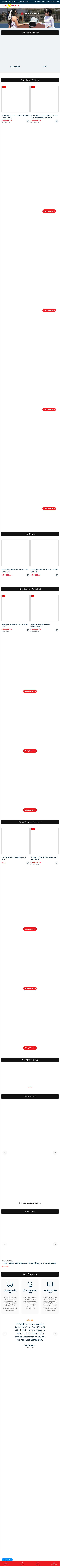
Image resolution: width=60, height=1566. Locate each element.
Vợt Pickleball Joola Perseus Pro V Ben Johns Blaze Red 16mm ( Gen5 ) (43, 116)
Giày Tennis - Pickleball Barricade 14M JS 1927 (14, 625)
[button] (28, 1087)
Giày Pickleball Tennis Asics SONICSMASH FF (40, 625)
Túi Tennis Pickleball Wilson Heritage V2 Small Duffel (44, 858)
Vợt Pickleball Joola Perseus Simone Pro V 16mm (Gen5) (15, 116)
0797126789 (25, 1)
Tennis (45, 66)
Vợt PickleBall (15, 66)
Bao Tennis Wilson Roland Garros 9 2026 (13, 858)
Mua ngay (56, 1)
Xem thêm (5, 1266)
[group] (15, 1074)
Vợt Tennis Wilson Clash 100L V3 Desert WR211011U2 (44, 570)
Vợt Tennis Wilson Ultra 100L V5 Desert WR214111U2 (15, 570)
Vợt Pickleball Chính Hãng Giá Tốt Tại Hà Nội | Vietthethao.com (28, 1263)
